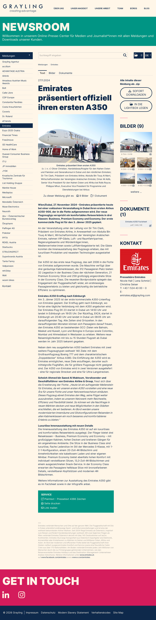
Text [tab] (42, 73)
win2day (6, 270)
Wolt (4, 275)
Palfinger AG (8, 228)
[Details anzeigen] (150, 154)
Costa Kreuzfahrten (12, 107)
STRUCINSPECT (10, 251)
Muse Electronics (10, 206)
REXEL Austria (9, 242)
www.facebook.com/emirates (53, 557)
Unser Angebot (79, 8)
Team (120, 8)
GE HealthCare (9, 144)
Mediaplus (7, 192)
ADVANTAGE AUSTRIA (13, 71)
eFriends (6, 121)
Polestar (6, 233)
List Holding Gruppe (12, 183)
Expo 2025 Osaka (11, 130)
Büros (133, 8)
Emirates (6, 125)
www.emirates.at (87, 555)
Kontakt (6, 286)
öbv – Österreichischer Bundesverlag (13, 217)
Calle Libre (7, 92)
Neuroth (6, 211)
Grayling (23, 8)
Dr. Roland (7, 116)
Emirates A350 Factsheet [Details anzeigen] (136, 222)
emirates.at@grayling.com (135, 295)
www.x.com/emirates (81, 557)
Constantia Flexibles (12, 102)
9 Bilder (84, 195)
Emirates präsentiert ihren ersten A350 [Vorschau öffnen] (76, 165)
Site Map (118, 612)
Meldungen (16, 55)
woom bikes (8, 280)
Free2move (7, 140)
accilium (6, 66)
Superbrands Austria (12, 256)
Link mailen (50, 507)
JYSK (5, 171)
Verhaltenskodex (101, 612)
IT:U (4, 161)
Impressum (32, 612)
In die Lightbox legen (136, 106)
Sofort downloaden (136, 92)
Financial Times (10, 135)
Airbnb (5, 76)
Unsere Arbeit (102, 8)
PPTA (5, 237)
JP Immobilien (9, 166)
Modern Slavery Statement (73, 612)
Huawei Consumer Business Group (16, 155)
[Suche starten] (125, 54)
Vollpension (7, 266)
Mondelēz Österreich (12, 202)
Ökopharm (7, 223)
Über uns (59, 8)
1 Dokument (100, 195)
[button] (139, 55)
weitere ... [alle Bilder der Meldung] (136, 191)
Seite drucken (52, 503)
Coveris (6, 111)
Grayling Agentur (10, 61)
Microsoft (7, 197)
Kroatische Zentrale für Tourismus (13, 177)
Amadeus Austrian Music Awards (14, 82)
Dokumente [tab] (65, 73)
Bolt (4, 88)
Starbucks (7, 247)
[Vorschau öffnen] (76, 138)
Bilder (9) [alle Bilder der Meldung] (132, 126)
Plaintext (49, 498)
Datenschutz (48, 612)
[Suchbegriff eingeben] (83, 55)
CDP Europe (8, 97)
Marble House (9, 187)
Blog (146, 8)
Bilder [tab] (52, 73)
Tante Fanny (8, 261)
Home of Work (9, 149)
